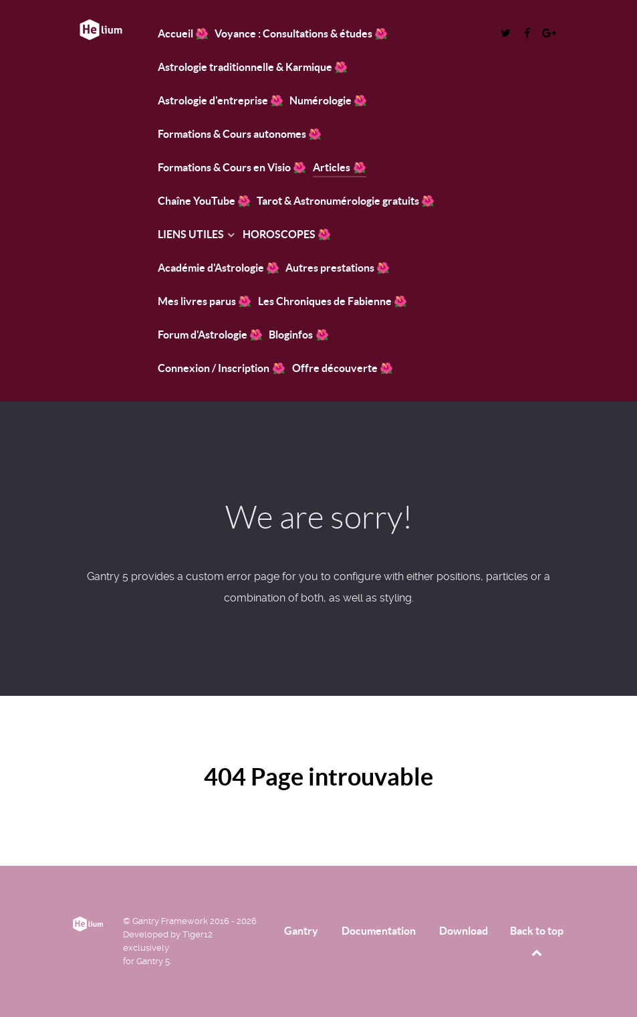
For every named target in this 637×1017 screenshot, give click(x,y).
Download (463, 931)
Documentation (379, 931)
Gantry (301, 931)
